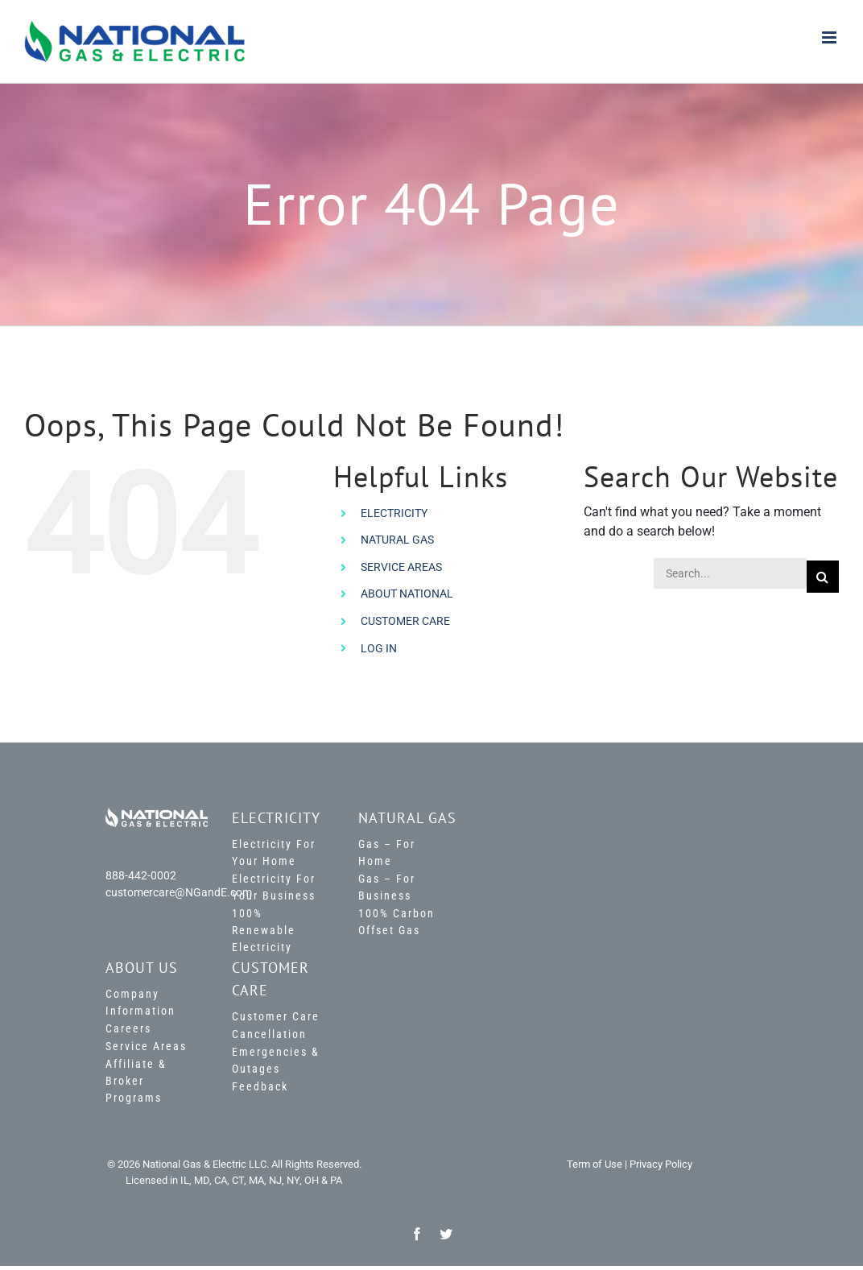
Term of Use (594, 1164)
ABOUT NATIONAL (407, 593)
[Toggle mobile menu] (830, 37)
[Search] (823, 577)
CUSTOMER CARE (405, 620)
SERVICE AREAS (401, 567)
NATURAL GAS (397, 539)
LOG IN (379, 648)
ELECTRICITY (394, 513)
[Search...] (730, 573)
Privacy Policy (661, 1164)
